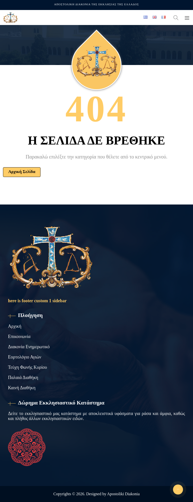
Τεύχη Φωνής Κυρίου (27, 367)
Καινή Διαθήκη (22, 387)
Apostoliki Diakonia (123, 494)
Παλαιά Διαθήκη (23, 377)
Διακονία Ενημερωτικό (29, 346)
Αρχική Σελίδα (21, 171)
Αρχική (14, 326)
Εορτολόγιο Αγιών (24, 357)
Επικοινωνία (19, 336)
